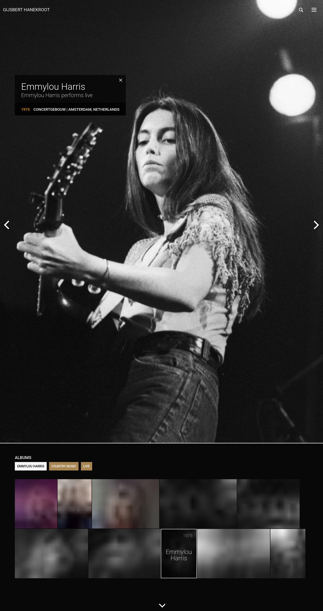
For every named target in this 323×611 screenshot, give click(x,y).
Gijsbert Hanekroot (26, 9)
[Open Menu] (313, 10)
